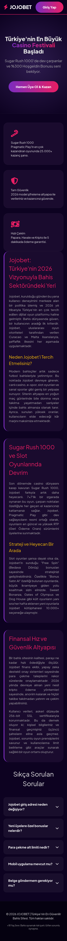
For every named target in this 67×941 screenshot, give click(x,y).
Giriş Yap (49, 7)
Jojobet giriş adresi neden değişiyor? (33, 806)
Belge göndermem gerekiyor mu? (33, 882)
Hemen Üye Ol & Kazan (33, 87)
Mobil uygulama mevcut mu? (33, 864)
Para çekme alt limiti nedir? (33, 847)
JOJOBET (18, 7)
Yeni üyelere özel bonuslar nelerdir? (33, 828)
